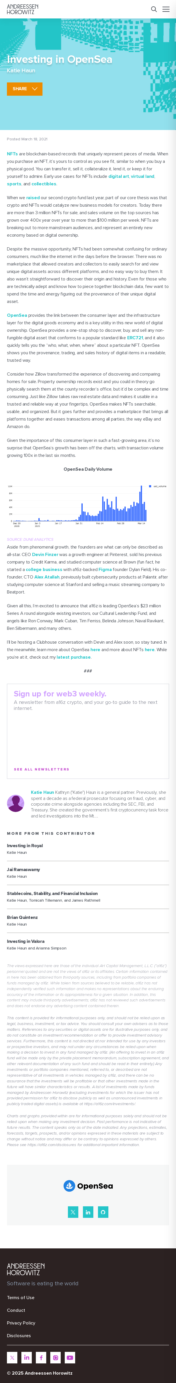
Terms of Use (20, 1298)
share (20, 89)
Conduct (16, 1310)
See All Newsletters (42, 770)
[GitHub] (103, 1212)
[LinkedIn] (88, 1212)
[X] (73, 1212)
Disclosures (19, 1336)
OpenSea (17, 315)
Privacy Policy (21, 1323)
